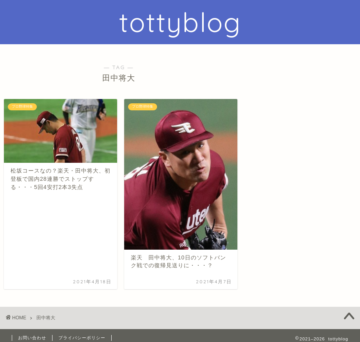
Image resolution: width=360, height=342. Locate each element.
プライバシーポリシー (81, 337)
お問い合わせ (32, 337)
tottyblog (180, 22)
